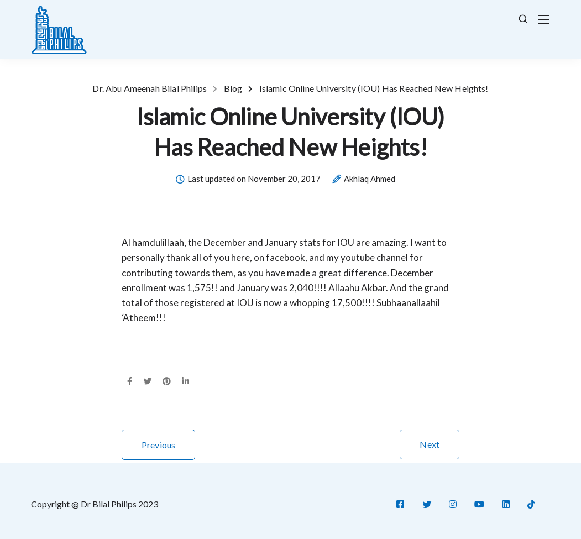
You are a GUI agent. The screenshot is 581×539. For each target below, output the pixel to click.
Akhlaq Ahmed (369, 179)
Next (429, 444)
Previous (158, 444)
